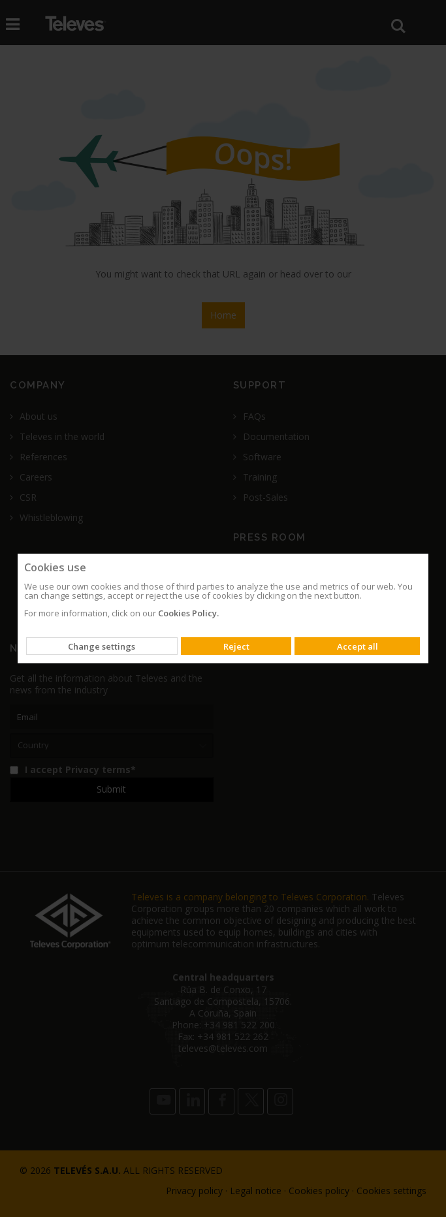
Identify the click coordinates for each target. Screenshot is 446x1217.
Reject (236, 646)
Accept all (357, 646)
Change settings (101, 646)
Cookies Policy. (188, 613)
